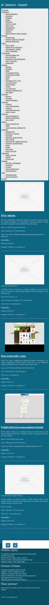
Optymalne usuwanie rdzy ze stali (11, 578)
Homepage (5, 10)
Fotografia (9, 136)
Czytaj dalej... (5, 240)
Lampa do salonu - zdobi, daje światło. (13, 562)
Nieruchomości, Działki (13, 49)
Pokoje (4, 43)
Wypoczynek (10, 159)
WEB (3, 173)
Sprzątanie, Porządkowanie (14, 143)
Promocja (5, 114)
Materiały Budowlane (12, 41)
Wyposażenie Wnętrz (12, 73)
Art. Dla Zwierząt (11, 83)
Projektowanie (10, 37)
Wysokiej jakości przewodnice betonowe (14, 580)
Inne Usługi (9, 149)
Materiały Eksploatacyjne (14, 90)
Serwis (8, 145)
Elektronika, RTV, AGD (13, 81)
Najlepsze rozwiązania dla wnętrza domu (14, 574)
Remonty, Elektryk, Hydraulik (15, 39)
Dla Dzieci (9, 69)
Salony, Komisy (11, 112)
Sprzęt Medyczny (11, 171)
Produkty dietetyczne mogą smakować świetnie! (22, 427)
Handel (8, 20)
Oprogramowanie (11, 175)
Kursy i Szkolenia (11, 61)
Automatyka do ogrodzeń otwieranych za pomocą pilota (18, 554)
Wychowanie (6, 53)
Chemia (8, 86)
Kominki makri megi (7, 556)
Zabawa (4, 122)
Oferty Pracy (10, 26)
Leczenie (8, 167)
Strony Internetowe (12, 177)
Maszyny (8, 96)
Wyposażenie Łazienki (13, 75)
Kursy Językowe (11, 57)
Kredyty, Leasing (11, 24)
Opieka (8, 147)
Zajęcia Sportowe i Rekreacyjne (16, 128)
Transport (9, 104)
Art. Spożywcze (11, 88)
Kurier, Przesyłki (11, 151)
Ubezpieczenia (10, 28)
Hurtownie (9, 22)
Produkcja (5, 130)
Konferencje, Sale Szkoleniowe (15, 59)
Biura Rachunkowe (12, 14)
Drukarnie (9, 18)
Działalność (5, 12)
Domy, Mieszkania (12, 51)
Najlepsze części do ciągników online (13, 572)
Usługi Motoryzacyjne (13, 110)
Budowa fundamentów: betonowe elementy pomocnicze (18, 576)
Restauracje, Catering (12, 134)
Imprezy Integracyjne (12, 124)
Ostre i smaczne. (8, 215)
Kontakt (4, 179)
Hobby (8, 126)
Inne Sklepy (9, 92)
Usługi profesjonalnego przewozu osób (13, 570)
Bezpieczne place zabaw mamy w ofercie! (14, 558)
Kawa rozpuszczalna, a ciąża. (13, 356)
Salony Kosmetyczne (12, 169)
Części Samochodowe (12, 106)
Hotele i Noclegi (11, 155)
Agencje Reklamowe (12, 116)
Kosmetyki (9, 165)
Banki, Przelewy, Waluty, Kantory (16, 34)
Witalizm (4, 161)
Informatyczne (10, 132)
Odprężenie (5, 153)
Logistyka (5, 102)
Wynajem (9, 108)
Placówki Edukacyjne (12, 55)
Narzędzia (9, 98)
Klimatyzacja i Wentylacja (14, 47)
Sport (7, 79)
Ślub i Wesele (10, 139)
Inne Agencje (10, 120)
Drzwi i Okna (10, 45)
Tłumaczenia (10, 63)
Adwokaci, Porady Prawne (14, 137)
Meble (8, 71)
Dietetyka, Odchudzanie (13, 163)
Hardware (5, 94)
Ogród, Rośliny (10, 85)
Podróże (8, 157)
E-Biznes (4, 65)
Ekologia (8, 32)
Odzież (8, 77)
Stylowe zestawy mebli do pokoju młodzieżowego (17, 560)
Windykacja (9, 30)
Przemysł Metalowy (12, 100)
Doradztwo (9, 16)
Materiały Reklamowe (13, 118)
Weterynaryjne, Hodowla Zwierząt (16, 141)
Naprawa (4, 35)
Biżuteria (8, 67)
